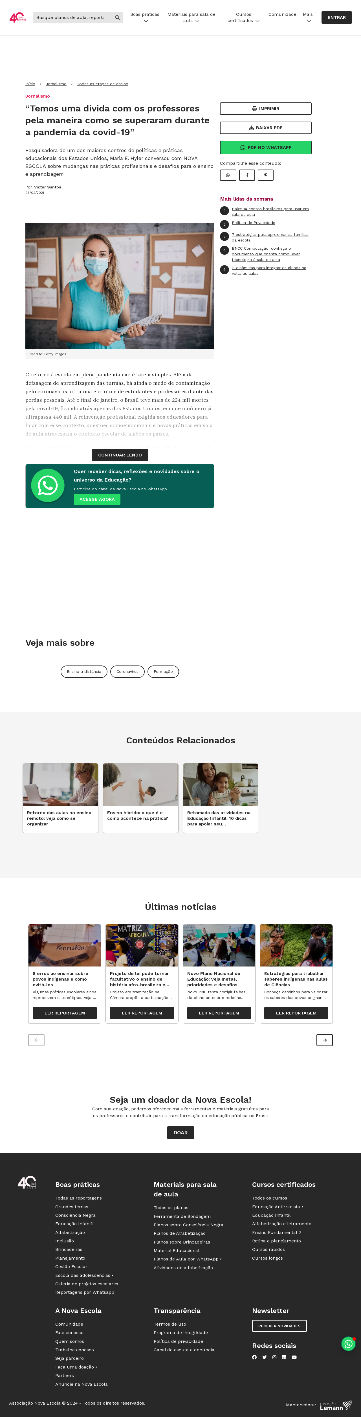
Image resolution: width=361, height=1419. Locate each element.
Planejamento (70, 1259)
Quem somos (69, 1342)
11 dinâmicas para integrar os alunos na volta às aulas (263, 270)
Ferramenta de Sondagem (182, 1217)
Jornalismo (56, 84)
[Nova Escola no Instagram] (274, 1358)
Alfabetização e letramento (281, 1225)
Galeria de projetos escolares (86, 1285)
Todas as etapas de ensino (102, 84)
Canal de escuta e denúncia (184, 1351)
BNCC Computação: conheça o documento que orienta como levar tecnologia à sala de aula (260, 254)
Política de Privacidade (247, 224)
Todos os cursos (269, 1199)
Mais (308, 17)
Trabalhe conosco (74, 1351)
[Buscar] (72, 17)
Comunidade (282, 14)
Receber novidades (279, 1327)
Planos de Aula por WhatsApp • (188, 1260)
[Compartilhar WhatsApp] (228, 175)
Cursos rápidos (268, 1250)
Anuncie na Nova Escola (81, 1385)
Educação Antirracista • (277, 1208)
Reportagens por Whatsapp (84, 1293)
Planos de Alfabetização (180, 1234)
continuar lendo (120, 455)
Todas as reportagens (78, 1199)
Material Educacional (176, 1252)
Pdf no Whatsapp (266, 147)
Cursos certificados (244, 17)
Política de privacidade (178, 1342)
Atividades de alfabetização (183, 1269)
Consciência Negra (75, 1216)
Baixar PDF (266, 127)
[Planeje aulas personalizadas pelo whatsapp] (348, 1343)
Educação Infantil (74, 1225)
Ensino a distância (84, 671)
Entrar (337, 17)
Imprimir (265, 108)
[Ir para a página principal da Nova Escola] (17, 17)
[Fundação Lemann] (336, 1406)
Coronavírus (127, 671)
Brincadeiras (68, 1250)
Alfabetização (70, 1233)
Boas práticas (144, 17)
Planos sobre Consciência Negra (188, 1226)
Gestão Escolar (71, 1268)
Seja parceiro (69, 1359)
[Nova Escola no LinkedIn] (284, 1358)
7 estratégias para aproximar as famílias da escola (264, 237)
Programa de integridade (181, 1334)
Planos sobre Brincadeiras (182, 1243)
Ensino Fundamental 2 (276, 1233)
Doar (180, 1134)
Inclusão (64, 1242)
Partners (64, 1377)
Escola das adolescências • (84, 1276)
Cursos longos (267, 1259)
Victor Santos (47, 187)
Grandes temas (71, 1208)
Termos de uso (170, 1325)
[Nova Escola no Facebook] (254, 1358)
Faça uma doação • (76, 1368)
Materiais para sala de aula (191, 17)
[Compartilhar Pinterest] (266, 175)
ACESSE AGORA (97, 499)
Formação (163, 671)
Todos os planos (171, 1209)
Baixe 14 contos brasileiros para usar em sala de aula (264, 211)
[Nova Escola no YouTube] (294, 1358)
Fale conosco (69, 1334)
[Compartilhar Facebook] (247, 175)
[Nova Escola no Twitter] (264, 1358)
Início (30, 84)
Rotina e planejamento (276, 1242)
